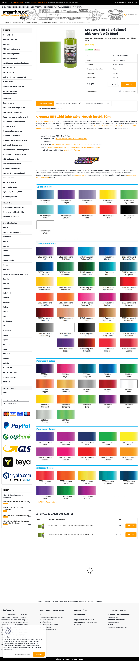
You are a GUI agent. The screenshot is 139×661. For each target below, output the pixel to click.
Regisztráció (133, 2)
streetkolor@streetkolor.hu (39, 2)
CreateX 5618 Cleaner (56, 147)
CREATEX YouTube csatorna (46, 502)
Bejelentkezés (121, 2)
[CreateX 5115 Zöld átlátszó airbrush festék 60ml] (57, 49)
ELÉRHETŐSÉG (48, 7)
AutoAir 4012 (56, 144)
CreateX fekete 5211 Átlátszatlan (106, 126)
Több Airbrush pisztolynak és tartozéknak (13, 508)
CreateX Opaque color (44, 121)
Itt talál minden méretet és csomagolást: (71, 139)
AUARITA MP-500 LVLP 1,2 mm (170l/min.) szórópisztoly (48, 566)
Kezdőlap (6, 23)
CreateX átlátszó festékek (49, 23)
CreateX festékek (31, 23)
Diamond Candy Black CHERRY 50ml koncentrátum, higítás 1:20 (99, 566)
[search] (90, 15)
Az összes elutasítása (22, 654)
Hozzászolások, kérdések (50, 109)
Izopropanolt (79, 175)
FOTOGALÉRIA (77, 7)
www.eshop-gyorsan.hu (74, 659)
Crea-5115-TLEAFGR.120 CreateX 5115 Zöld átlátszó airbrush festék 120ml (70, 534)
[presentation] (37, 567)
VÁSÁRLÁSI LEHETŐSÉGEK (62, 7)
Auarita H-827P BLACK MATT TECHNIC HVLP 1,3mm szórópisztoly (125, 568)
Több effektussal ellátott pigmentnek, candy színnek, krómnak (16, 522)
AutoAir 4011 (65, 144)
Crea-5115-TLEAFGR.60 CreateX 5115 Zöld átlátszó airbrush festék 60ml (70, 526)
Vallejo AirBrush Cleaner (91, 147)
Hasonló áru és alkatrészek (68, 103)
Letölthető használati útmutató (97, 103)
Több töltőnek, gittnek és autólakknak (16, 515)
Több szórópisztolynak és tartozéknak (16, 502)
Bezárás (39, 654)
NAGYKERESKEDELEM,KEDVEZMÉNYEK (16, 7)
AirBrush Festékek (17, 23)
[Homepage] (2, 7)
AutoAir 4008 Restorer (72, 150)
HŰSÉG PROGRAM (36, 7)
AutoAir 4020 (76, 144)
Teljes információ (45, 103)
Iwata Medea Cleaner (73, 147)
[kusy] (112, 84)
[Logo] (14, 15)
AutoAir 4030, (87, 144)
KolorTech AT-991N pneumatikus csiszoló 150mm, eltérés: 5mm (71, 566)
